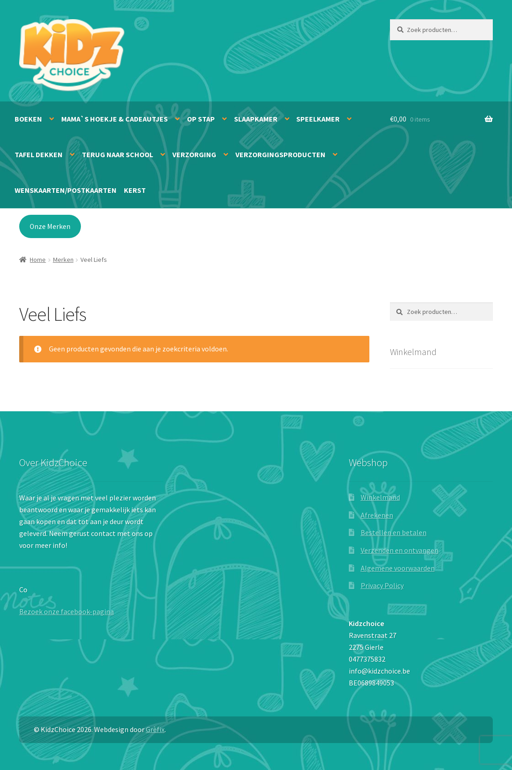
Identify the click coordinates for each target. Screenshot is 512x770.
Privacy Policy (382, 585)
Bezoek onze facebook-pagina (66, 611)
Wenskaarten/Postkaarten (66, 190)
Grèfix (155, 729)
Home (38, 259)
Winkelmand (380, 497)
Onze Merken (50, 226)
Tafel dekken (39, 154)
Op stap (201, 118)
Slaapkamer (255, 118)
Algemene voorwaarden (398, 568)
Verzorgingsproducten (280, 154)
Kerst (135, 190)
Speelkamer (318, 118)
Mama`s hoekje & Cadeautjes (114, 118)
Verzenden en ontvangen (399, 550)
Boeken (28, 118)
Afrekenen (377, 515)
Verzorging (194, 154)
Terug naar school (117, 154)
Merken (63, 259)
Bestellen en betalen (394, 532)
